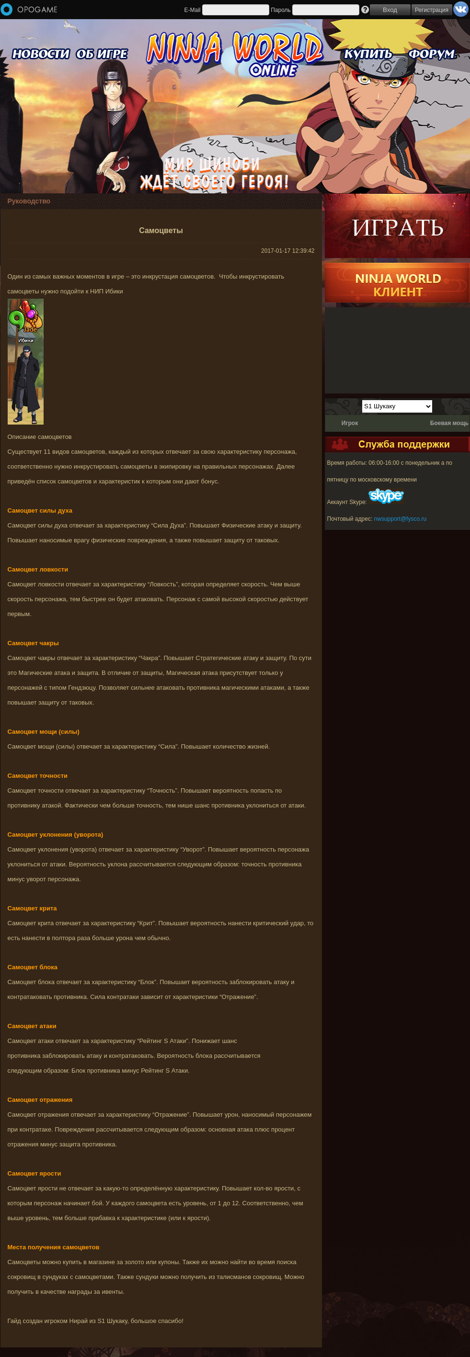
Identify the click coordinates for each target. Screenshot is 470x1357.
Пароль (281, 10)
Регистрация (431, 10)
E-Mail (192, 10)
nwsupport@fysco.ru (400, 519)
